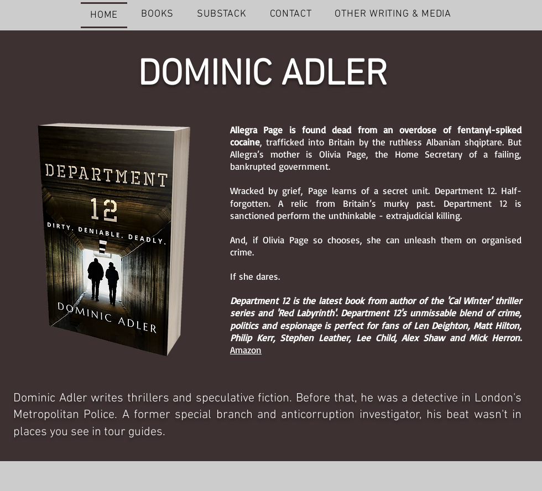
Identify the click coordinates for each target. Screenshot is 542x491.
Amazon (246, 350)
